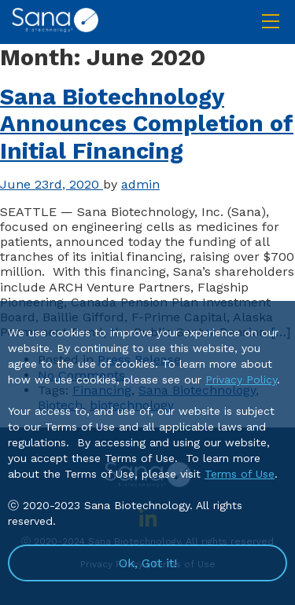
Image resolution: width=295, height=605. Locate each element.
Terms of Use (240, 474)
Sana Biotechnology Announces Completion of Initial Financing (146, 124)
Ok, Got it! (148, 563)
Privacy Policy (241, 379)
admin (140, 184)
